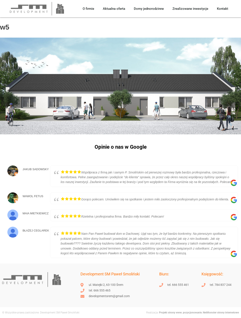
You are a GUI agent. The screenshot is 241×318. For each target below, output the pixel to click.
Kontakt (222, 9)
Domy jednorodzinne (149, 9)
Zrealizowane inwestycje (190, 9)
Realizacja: (152, 312)
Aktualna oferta (114, 9)
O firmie (88, 9)
